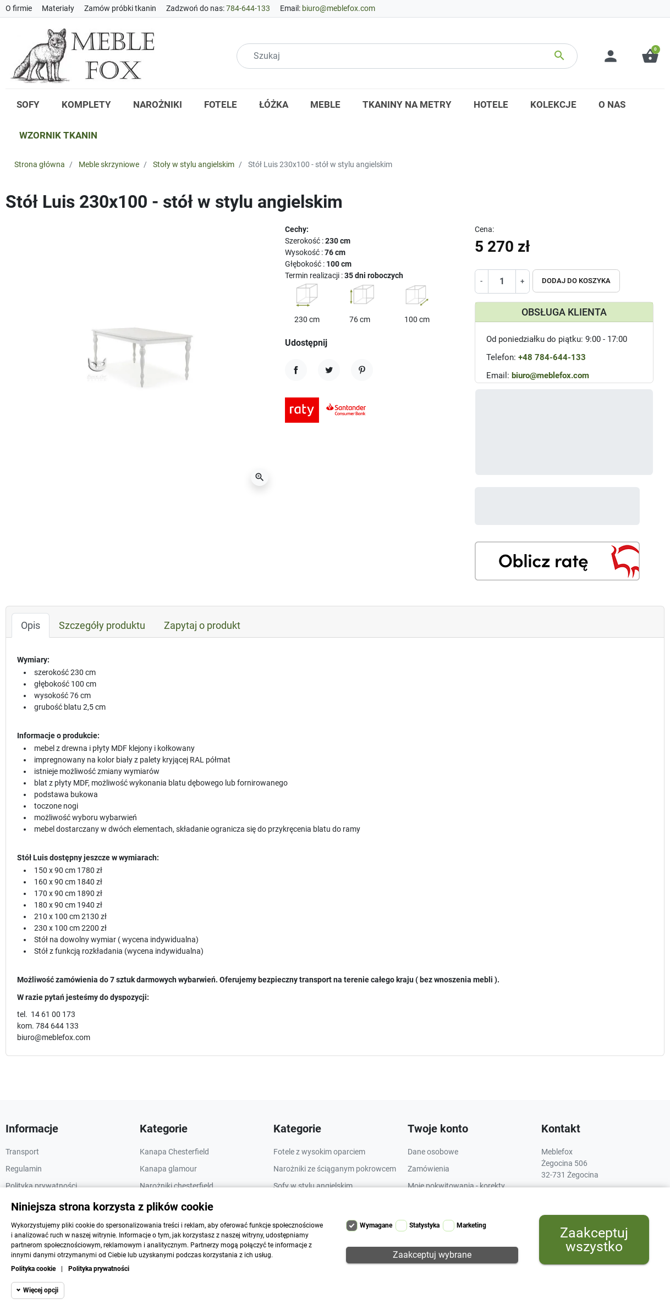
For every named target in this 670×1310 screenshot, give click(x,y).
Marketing (471, 1225)
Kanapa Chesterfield (174, 1151)
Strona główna (39, 164)
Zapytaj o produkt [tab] (202, 625)
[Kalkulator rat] (557, 560)
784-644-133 (248, 8)
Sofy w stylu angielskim (313, 1185)
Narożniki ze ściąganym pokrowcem (334, 1168)
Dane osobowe (433, 1151)
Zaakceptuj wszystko (594, 1239)
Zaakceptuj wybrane (432, 1255)
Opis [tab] (30, 625)
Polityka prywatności (98, 1269)
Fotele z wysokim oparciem (319, 1151)
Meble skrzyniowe (109, 164)
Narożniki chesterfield (176, 1185)
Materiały (58, 8)
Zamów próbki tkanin (120, 8)
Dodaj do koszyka (576, 281)
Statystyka (424, 1225)
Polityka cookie (33, 1269)
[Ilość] (502, 281)
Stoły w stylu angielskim (193, 164)
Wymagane (376, 1225)
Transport (22, 1151)
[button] (650, 56)
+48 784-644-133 (552, 357)
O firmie (19, 8)
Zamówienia (428, 1168)
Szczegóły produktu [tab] (102, 625)
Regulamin (24, 1168)
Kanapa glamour (168, 1168)
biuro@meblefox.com (338, 8)
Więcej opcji (40, 1290)
